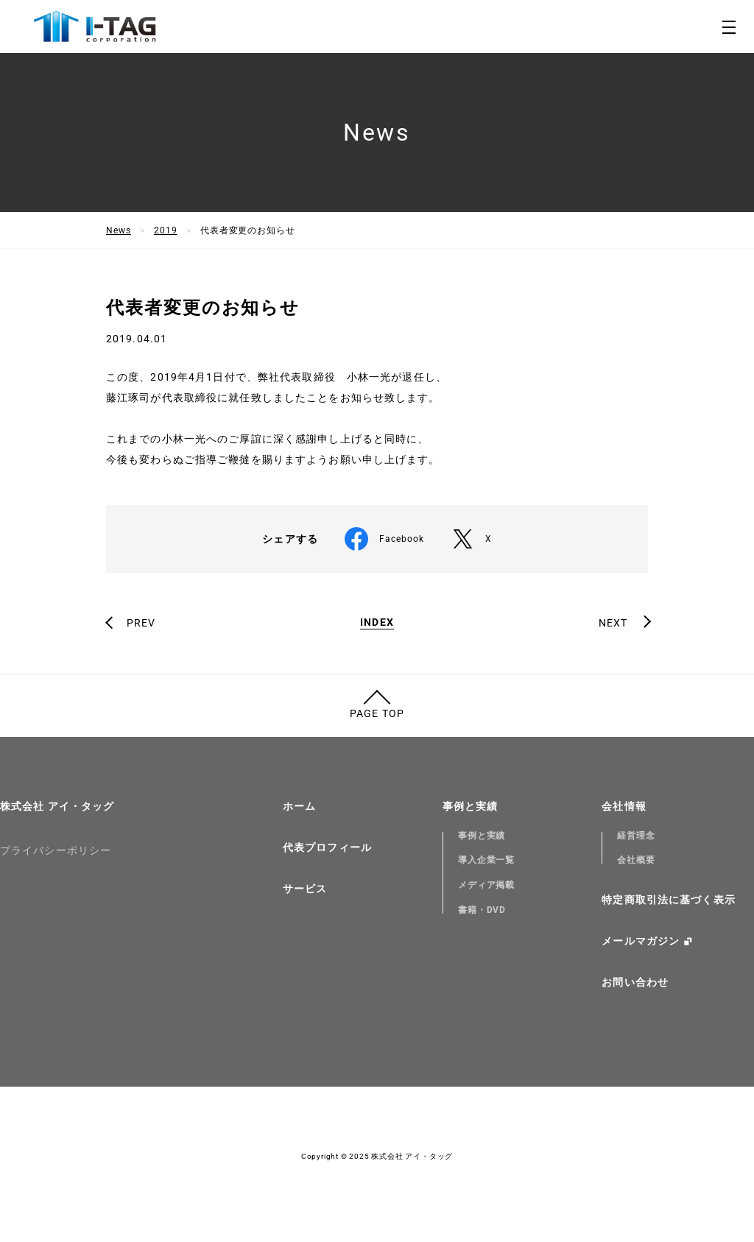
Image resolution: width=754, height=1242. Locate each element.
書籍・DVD (482, 910)
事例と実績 (470, 806)
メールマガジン (641, 941)
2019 (165, 230)
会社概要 (636, 860)
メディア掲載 (486, 885)
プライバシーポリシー (55, 850)
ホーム (299, 806)
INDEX (377, 622)
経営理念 (636, 835)
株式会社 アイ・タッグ (57, 806)
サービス (305, 889)
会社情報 (624, 806)
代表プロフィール (327, 847)
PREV (141, 623)
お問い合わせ (635, 982)
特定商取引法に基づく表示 (668, 900)
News (118, 230)
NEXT (613, 623)
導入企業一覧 (486, 860)
